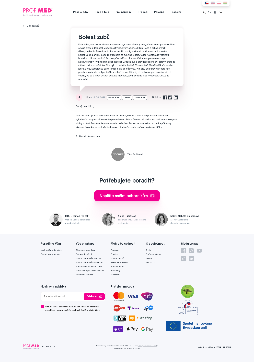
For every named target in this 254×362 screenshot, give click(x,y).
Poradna (159, 12)
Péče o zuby (80, 12)
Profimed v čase (153, 254)
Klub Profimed (117, 266)
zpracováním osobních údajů (72, 310)
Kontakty (150, 262)
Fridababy (115, 270)
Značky (114, 254)
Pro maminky (123, 12)
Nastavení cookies (84, 275)
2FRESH (227, 347)
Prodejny (176, 12)
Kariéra (149, 258)
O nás (148, 250)
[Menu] (228, 12)
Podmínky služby (120, 348)
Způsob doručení (84, 254)
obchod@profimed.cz (51, 250)
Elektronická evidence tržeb (89, 266)
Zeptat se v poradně (50, 254)
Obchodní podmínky (85, 250)
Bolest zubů (31, 26)
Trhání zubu (140, 98)
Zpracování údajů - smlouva (88, 258)
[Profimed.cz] (38, 12)
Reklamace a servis (119, 262)
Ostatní (127, 98)
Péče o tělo (102, 12)
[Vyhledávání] (204, 12)
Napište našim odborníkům (127, 196)
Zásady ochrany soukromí (147, 346)
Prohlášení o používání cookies (90, 270)
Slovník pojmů (117, 258)
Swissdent (115, 275)
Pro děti (143, 12)
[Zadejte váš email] (63, 296)
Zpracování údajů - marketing (89, 262)
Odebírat (94, 296)
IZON (218, 347)
